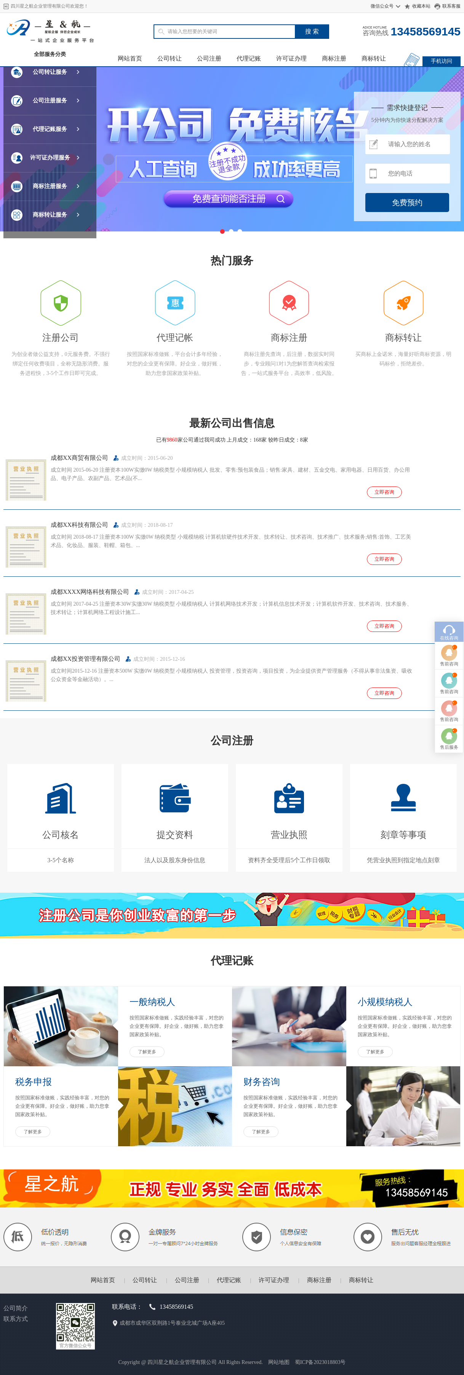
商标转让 (374, 58)
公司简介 (15, 1308)
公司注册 (209, 58)
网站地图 (279, 1362)
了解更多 (147, 1051)
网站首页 (130, 58)
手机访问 (441, 61)
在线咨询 (449, 536)
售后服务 (449, 645)
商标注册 (334, 58)
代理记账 (249, 58)
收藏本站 (421, 6)
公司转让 (169, 58)
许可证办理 (291, 58)
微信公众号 (382, 6)
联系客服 (451, 6)
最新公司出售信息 (232, 423)
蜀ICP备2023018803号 (320, 1362)
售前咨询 (449, 562)
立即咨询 (384, 492)
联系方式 (15, 1319)
